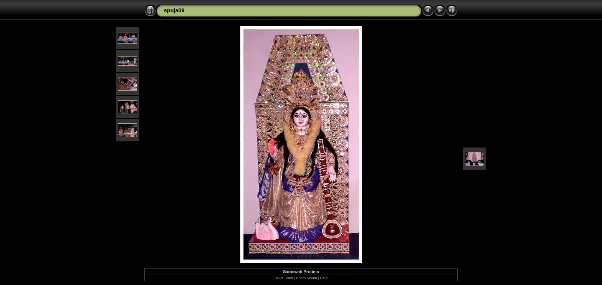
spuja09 (174, 10)
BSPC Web (284, 278)
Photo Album (306, 278)
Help (323, 278)
